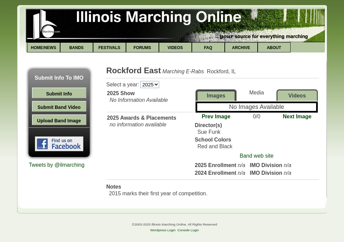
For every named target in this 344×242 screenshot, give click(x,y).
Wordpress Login (162, 230)
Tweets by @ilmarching (57, 165)
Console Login (188, 230)
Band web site (257, 156)
